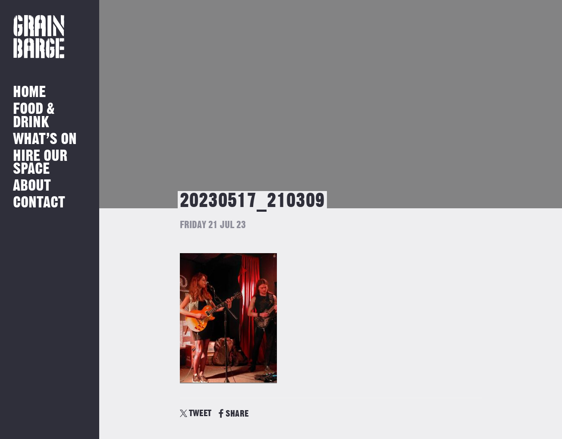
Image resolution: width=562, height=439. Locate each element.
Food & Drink (34, 116)
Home (29, 92)
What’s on (45, 139)
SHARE (233, 413)
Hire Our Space (40, 163)
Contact (39, 203)
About (32, 186)
